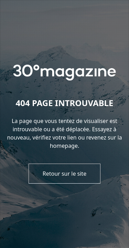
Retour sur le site (64, 173)
